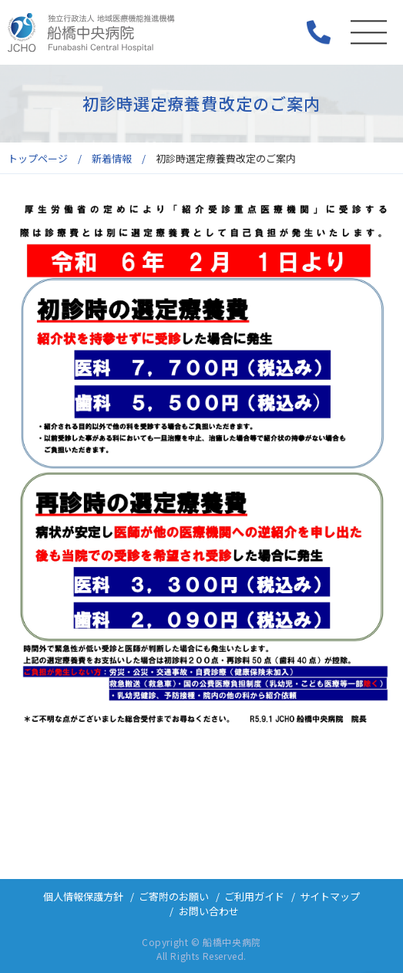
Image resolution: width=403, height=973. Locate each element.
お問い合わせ (209, 911)
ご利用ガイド (254, 896)
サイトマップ (330, 896)
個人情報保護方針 (83, 896)
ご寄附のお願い (174, 896)
